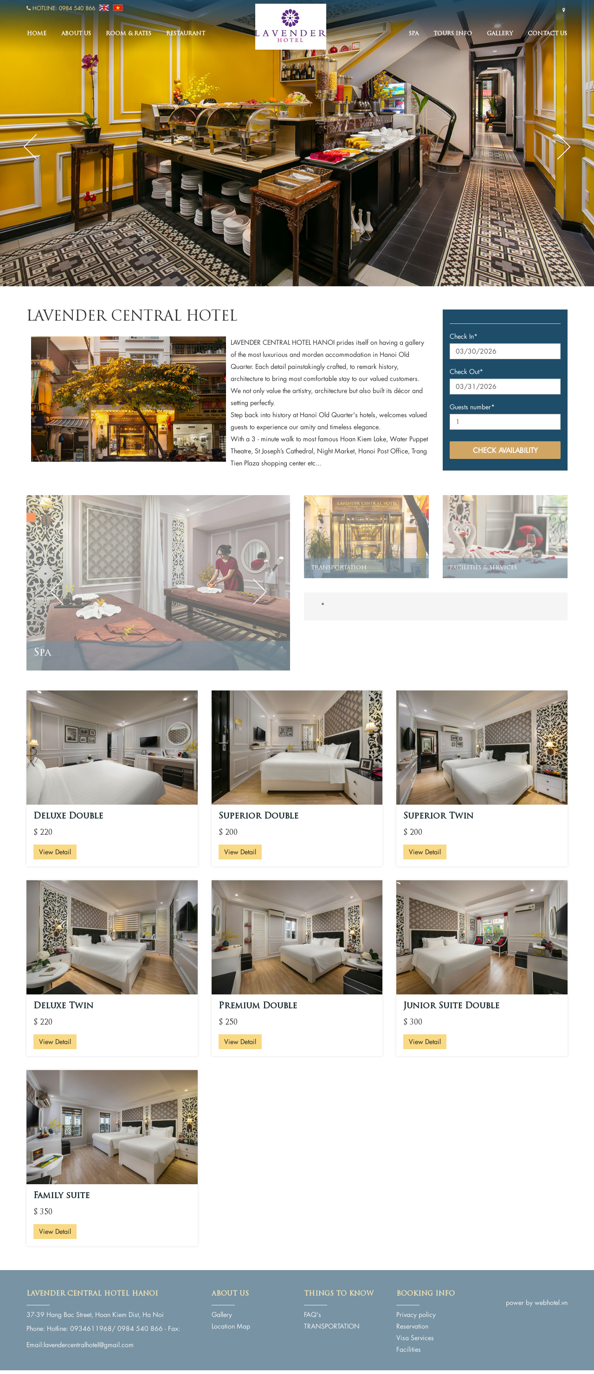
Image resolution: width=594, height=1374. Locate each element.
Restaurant (185, 34)
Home (36, 34)
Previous (30, 147)
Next (564, 147)
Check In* (464, 336)
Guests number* (472, 406)
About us (76, 34)
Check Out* (466, 371)
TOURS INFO (452, 34)
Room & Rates (128, 34)
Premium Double (258, 1006)
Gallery (500, 34)
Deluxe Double (68, 816)
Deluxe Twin (63, 1006)
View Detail (55, 851)
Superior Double (258, 816)
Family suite (61, 1196)
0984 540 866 (77, 8)
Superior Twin (438, 816)
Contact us (547, 34)
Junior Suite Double (451, 1006)
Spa (414, 34)
